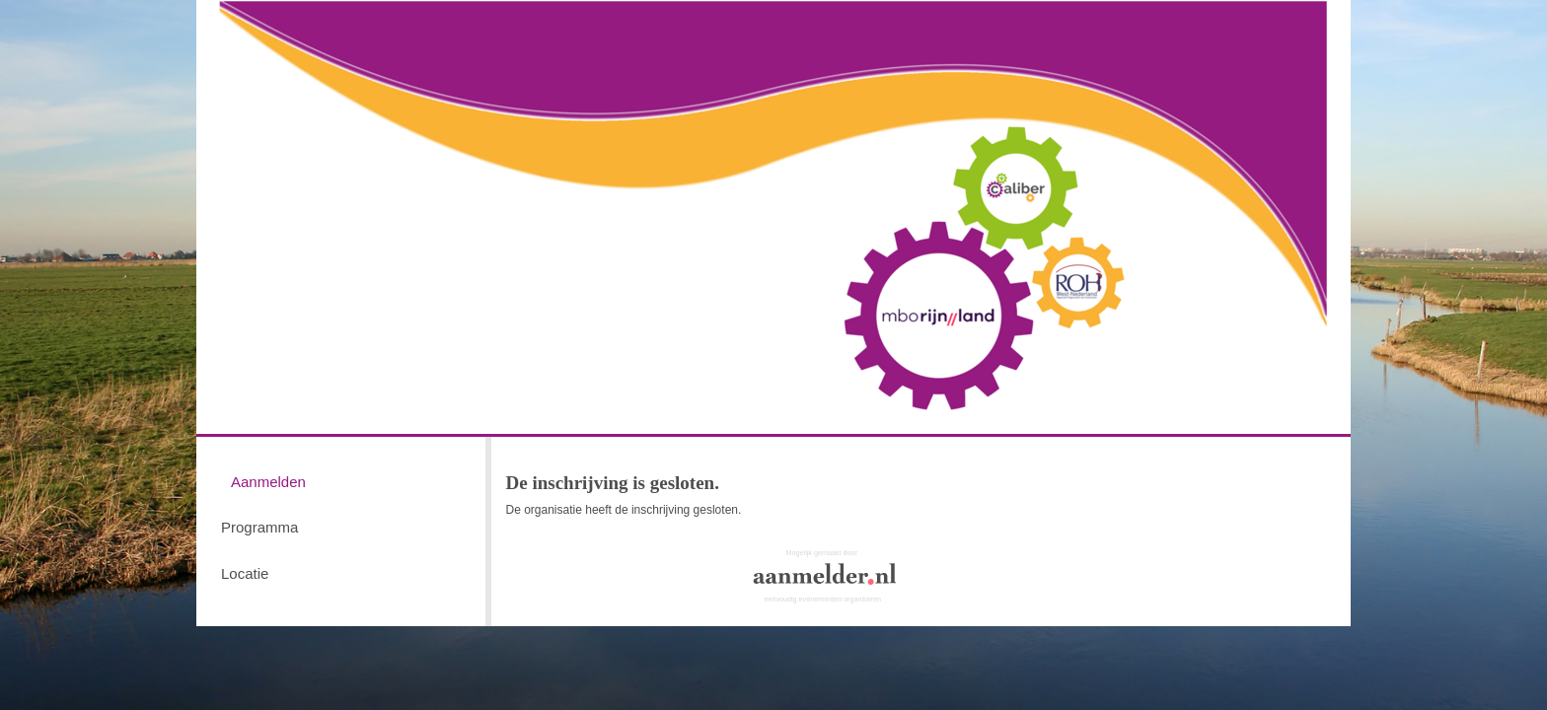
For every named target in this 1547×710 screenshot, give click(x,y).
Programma (259, 527)
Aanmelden (268, 481)
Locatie (244, 573)
